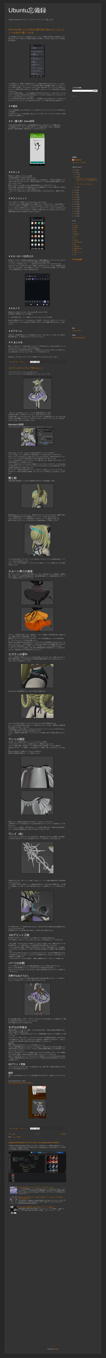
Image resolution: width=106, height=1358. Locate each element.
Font (75, 230)
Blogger (56, 1349)
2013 (75, 216)
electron (76, 228)
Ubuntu (76, 240)
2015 (75, 211)
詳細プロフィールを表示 (79, 162)
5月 (77, 177)
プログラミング (78, 252)
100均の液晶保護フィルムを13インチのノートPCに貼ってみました (36, 1187)
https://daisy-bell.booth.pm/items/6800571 (20, 1083)
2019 (75, 202)
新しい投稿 (12, 1134)
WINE (75, 250)
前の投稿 (63, 1134)
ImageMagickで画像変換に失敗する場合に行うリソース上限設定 (35, 1207)
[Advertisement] (87, 39)
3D (74, 223)
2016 (75, 209)
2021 (75, 197)
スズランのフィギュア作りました (25, 368)
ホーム (38, 1134)
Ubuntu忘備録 (27, 10)
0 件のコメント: (24, 361)
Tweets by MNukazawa (78, 337)
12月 (77, 174)
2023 (75, 192)
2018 (75, 204)
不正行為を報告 (77, 259)
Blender (76, 225)
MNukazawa (77, 160)
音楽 (75, 254)
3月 (77, 187)
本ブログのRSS (76, 330)
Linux (75, 236)
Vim (75, 244)
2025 (75, 172)
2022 (75, 194)
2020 (75, 199)
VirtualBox (76, 246)
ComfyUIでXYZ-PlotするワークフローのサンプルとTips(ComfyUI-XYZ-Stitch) (33, 1142)
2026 (75, 170)
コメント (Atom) (16, 1137)
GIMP (75, 232)
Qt (74, 238)
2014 (75, 213)
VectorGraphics (78, 242)
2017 (75, 206)
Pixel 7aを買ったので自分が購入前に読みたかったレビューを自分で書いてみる (86, 180)
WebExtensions (78, 248)
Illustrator (76, 234)
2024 (75, 190)
